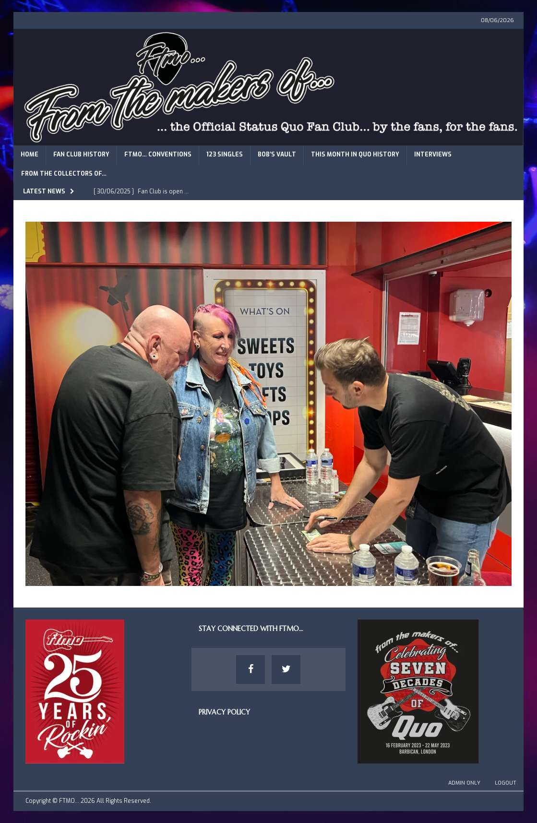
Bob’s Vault (277, 154)
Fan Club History (81, 154)
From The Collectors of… (64, 174)
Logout (505, 783)
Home (29, 154)
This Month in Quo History (355, 154)
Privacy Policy (224, 712)
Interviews (433, 154)
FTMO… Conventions (157, 154)
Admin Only (464, 783)
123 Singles (224, 154)
